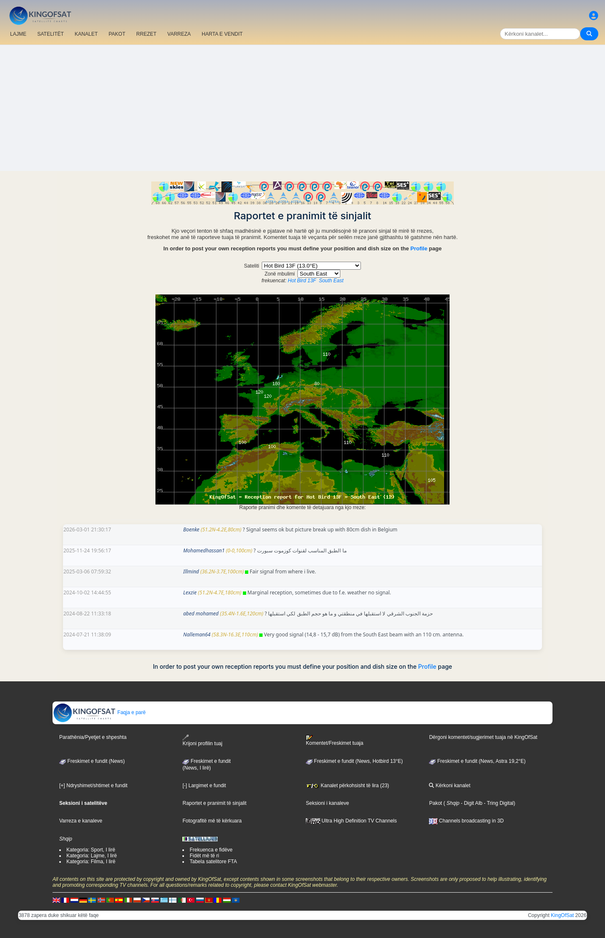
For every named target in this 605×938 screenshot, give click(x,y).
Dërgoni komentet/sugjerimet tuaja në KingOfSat (483, 737)
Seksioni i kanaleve (327, 803)
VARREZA (179, 34)
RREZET (146, 34)
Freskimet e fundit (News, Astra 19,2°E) (477, 761)
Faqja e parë (99, 712)
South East (331, 281)
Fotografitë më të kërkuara (212, 821)
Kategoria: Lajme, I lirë (91, 856)
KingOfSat (562, 915)
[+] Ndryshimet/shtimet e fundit (93, 785)
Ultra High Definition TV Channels (351, 821)
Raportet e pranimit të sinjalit (214, 803)
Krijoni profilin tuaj (202, 740)
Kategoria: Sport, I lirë (90, 850)
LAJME (18, 34)
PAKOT (117, 34)
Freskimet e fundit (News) (92, 761)
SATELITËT (50, 34)
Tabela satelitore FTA (213, 861)
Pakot (435, 803)
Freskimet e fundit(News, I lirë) (206, 764)
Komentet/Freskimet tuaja (334, 740)
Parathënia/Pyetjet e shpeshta (92, 737)
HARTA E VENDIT (222, 34)
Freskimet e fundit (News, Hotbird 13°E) (354, 761)
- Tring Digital (497, 803)
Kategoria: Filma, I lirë (91, 861)
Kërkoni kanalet (449, 785)
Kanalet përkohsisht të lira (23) (347, 785)
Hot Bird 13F (302, 281)
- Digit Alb (471, 803)
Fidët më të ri (204, 856)
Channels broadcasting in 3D (466, 821)
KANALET (86, 34)
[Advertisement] (302, 108)
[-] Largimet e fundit (204, 785)
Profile (418, 248)
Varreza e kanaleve (81, 821)
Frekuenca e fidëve (210, 850)
